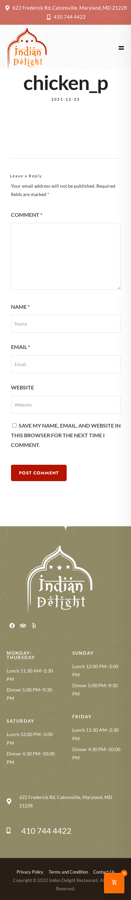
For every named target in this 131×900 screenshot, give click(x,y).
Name (20, 306)
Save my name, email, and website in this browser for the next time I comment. (66, 435)
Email (20, 347)
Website (22, 387)
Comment (26, 214)
